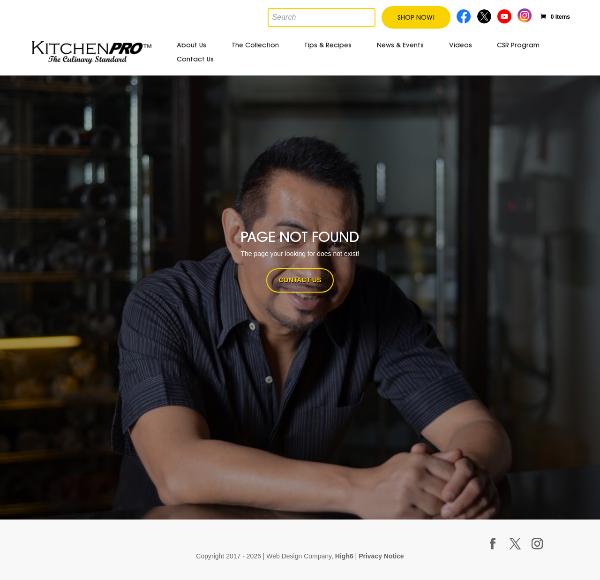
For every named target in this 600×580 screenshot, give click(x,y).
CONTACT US (300, 280)
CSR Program (518, 45)
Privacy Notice (381, 556)
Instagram (525, 14)
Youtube (505, 15)
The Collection (255, 45)
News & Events (400, 45)
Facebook (464, 15)
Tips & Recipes (328, 45)
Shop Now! (416, 17)
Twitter (485, 15)
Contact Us (195, 59)
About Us (191, 45)
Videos (460, 45)
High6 (344, 556)
